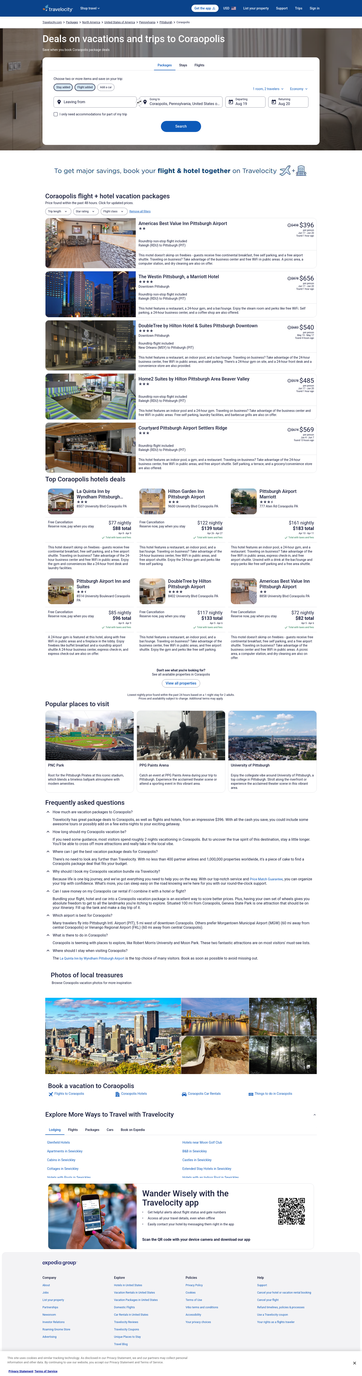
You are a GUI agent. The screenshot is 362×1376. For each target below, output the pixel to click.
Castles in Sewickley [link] (196, 1160)
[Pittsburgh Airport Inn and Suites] (89, 619)
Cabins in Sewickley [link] (61, 1160)
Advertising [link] (49, 1336)
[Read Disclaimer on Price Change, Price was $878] (293, 278)
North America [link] (91, 22)
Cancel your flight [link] (268, 1300)
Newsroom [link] (49, 1314)
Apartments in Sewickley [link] (64, 1151)
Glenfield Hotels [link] (58, 1142)
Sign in (315, 8)
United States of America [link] (119, 22)
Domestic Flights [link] (124, 1307)
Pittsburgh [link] (166, 22)
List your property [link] (53, 1300)
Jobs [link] (45, 1292)
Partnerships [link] (50, 1307)
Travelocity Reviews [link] (126, 1322)
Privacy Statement (21, 1371)
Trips (298, 8)
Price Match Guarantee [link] (266, 879)
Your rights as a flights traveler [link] (276, 1322)
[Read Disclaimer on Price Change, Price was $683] (293, 327)
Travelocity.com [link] (52, 22)
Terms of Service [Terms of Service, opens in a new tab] (45, 1371)
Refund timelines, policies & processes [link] (281, 1307)
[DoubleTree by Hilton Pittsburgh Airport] (181, 619)
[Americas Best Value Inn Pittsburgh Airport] (226, 243)
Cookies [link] (191, 1292)
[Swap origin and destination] (139, 102)
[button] (181, 1114)
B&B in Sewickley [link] (194, 1151)
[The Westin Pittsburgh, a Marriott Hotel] (226, 294)
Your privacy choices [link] (198, 1322)
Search (181, 126)
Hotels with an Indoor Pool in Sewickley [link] (210, 1177)
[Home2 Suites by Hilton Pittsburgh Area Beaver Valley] (226, 396)
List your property (256, 8)
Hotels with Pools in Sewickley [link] (69, 1177)
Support (282, 8)
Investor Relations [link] (53, 1322)
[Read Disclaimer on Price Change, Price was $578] (293, 381)
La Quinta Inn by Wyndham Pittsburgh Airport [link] (92, 958)
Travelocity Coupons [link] (126, 1329)
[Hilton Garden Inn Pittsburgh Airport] (181, 529)
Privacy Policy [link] (194, 1285)
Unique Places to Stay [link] (127, 1336)
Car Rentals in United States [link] (131, 1314)
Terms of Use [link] (194, 1300)
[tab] (164, 65)
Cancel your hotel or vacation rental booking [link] (284, 1292)
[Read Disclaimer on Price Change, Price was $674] (293, 430)
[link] (81, 1094)
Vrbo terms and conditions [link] (202, 1307)
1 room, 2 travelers (268, 89)
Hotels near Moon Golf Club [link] (202, 1142)
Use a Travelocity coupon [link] (272, 1314)
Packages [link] (72, 22)
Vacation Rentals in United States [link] (134, 1292)
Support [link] (262, 1285)
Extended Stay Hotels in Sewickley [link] (206, 1169)
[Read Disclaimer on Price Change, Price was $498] (293, 225)
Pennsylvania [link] (147, 22)
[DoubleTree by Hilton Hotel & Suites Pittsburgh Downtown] (226, 345)
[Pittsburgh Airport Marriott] (272, 529)
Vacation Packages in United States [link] (136, 1300)
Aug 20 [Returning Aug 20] (284, 104)
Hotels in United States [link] (128, 1285)
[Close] (355, 1363)
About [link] (46, 1285)
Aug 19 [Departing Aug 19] (241, 104)
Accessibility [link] (193, 1314)
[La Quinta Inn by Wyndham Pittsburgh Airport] (89, 529)
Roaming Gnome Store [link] (56, 1329)
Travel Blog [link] (121, 1344)
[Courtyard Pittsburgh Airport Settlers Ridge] (226, 447)
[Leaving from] (95, 102)
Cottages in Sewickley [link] (62, 1169)
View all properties (181, 683)
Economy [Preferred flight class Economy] (299, 89)
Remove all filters (140, 211)
